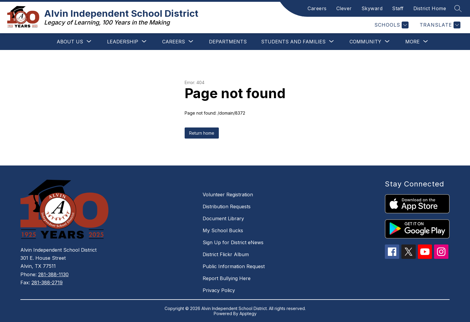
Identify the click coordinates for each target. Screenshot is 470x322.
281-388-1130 (53, 274)
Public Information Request (234, 266)
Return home (201, 133)
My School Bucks (223, 230)
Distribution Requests (227, 206)
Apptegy (248, 313)
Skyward (372, 8)
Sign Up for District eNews (233, 242)
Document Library (223, 218)
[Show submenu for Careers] (173, 41)
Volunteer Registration (228, 195)
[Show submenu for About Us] (70, 41)
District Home (429, 8)
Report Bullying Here (227, 278)
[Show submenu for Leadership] (122, 41)
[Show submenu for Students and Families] (293, 41)
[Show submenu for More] (412, 41)
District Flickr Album (226, 254)
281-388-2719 (47, 282)
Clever (344, 8)
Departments (228, 42)
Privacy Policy (219, 290)
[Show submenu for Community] (365, 41)
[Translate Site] (439, 25)
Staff (398, 8)
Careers (317, 8)
